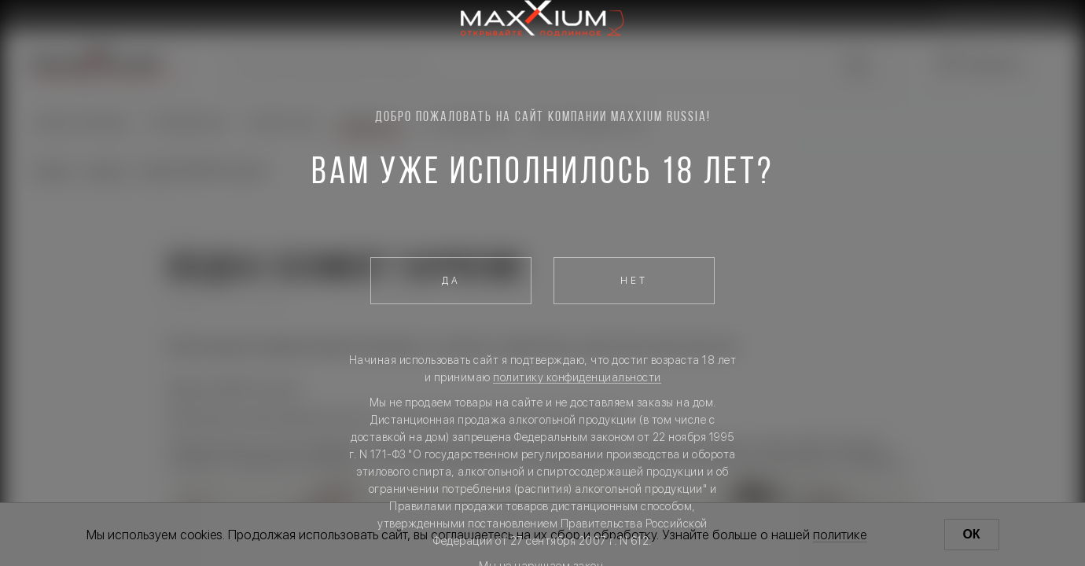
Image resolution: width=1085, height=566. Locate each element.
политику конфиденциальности (577, 377)
